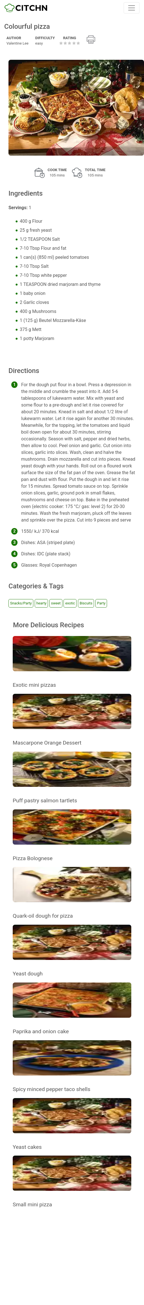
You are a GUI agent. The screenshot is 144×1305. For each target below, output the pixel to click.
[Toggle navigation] (131, 8)
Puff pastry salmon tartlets (45, 800)
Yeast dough (28, 973)
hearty (41, 603)
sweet (56, 603)
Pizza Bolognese (33, 858)
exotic (70, 603)
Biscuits (86, 603)
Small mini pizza (32, 1204)
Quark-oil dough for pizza (43, 916)
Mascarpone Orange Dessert (47, 742)
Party (101, 603)
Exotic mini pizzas (34, 685)
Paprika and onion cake (41, 1031)
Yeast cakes (27, 1147)
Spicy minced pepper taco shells (51, 1089)
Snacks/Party (21, 603)
